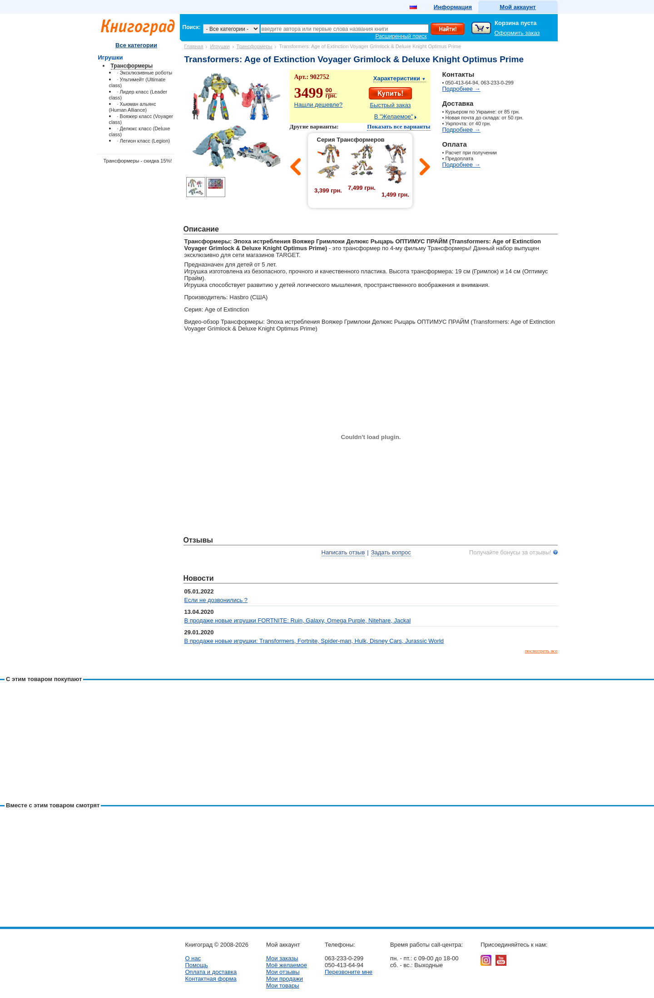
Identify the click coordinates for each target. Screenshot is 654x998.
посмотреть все (541, 650)
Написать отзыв (343, 552)
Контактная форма (211, 978)
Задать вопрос (391, 552)
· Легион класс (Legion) (143, 140)
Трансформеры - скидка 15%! (138, 160)
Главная (193, 46)
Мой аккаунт (517, 7)
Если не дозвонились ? (216, 600)
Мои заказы (282, 958)
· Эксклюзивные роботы (145, 72)
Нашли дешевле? (318, 104)
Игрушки (219, 46)
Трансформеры (254, 46)
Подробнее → (461, 88)
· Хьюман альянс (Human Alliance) (132, 107)
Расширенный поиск (401, 36)
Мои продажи (284, 978)
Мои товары (282, 985)
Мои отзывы (283, 971)
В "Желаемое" (393, 116)
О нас (193, 958)
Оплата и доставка (211, 971)
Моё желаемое (286, 965)
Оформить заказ (517, 33)
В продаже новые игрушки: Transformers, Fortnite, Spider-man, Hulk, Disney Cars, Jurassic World (314, 640)
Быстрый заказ (390, 105)
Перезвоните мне (348, 971)
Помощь (196, 965)
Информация (453, 7)
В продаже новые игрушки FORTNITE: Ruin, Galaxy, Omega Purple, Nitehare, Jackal (297, 620)
